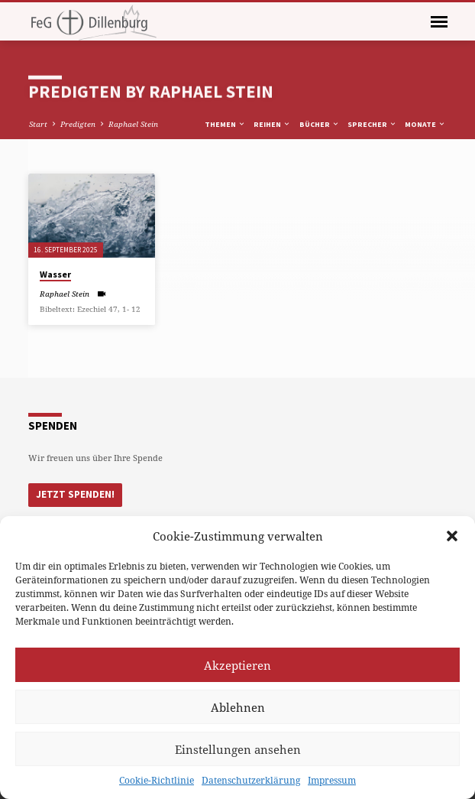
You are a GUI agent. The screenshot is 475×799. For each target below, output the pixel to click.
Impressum (332, 780)
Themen (225, 124)
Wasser (55, 274)
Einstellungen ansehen (238, 749)
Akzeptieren (237, 665)
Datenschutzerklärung (251, 780)
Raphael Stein (133, 124)
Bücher (319, 124)
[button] (452, 536)
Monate (425, 124)
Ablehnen (238, 707)
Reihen (272, 124)
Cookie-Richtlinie (156, 780)
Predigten (77, 124)
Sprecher (372, 124)
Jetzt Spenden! (75, 494)
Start (38, 124)
